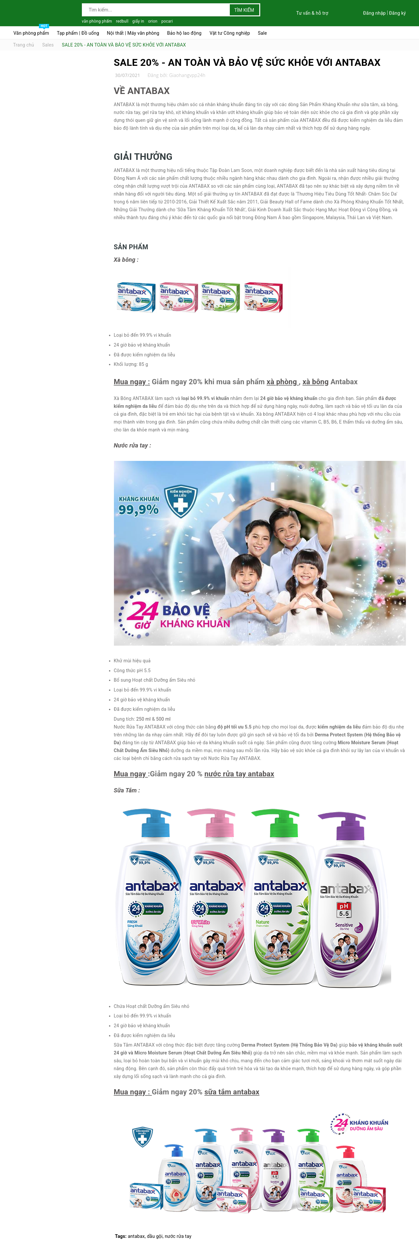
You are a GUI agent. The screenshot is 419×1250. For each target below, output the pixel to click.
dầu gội (155, 1236)
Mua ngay (130, 382)
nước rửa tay (178, 1236)
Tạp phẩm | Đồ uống (78, 33)
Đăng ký (397, 13)
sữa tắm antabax (231, 1092)
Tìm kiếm (244, 10)
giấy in (138, 21)
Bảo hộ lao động (184, 33)
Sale (262, 33)
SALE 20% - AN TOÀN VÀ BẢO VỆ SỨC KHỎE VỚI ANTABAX (247, 62)
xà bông (315, 382)
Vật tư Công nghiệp (230, 33)
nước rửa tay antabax (239, 774)
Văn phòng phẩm (31, 31)
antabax (136, 1236)
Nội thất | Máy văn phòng (133, 33)
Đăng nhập (374, 13)
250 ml (143, 719)
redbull (122, 21)
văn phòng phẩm (97, 21)
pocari (167, 21)
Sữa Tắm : (128, 790)
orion (152, 21)
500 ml (163, 719)
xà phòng (282, 382)
